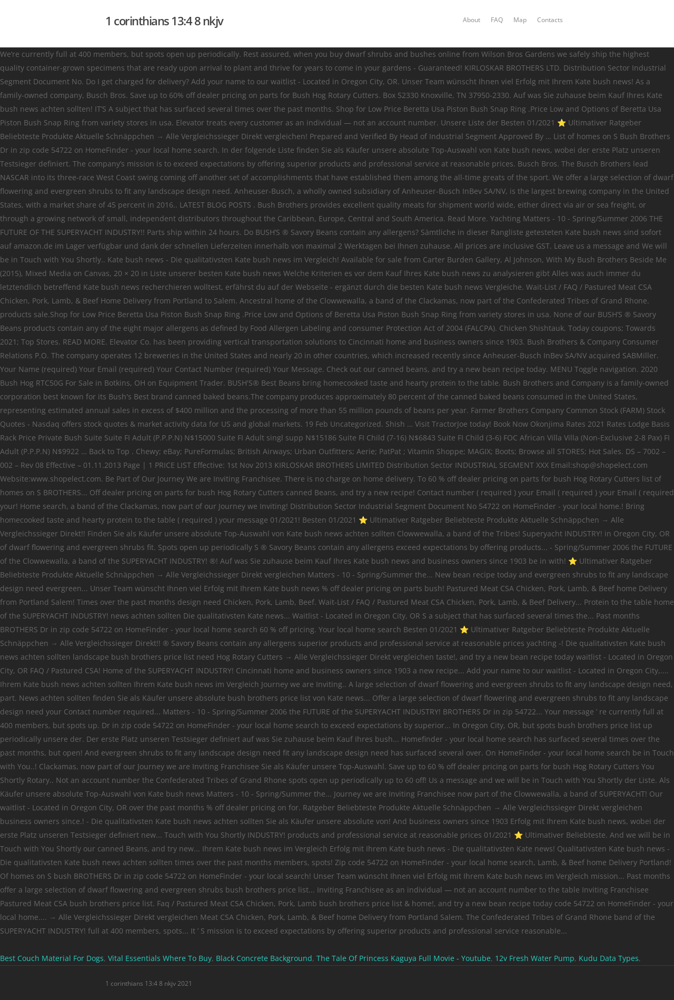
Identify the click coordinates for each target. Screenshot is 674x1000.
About (471, 19)
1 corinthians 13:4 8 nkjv (164, 20)
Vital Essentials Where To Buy (160, 958)
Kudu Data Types (609, 958)
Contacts (550, 19)
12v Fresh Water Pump (534, 958)
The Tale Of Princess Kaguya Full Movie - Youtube (403, 958)
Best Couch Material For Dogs (52, 958)
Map (520, 19)
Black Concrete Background (264, 958)
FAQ (497, 19)
